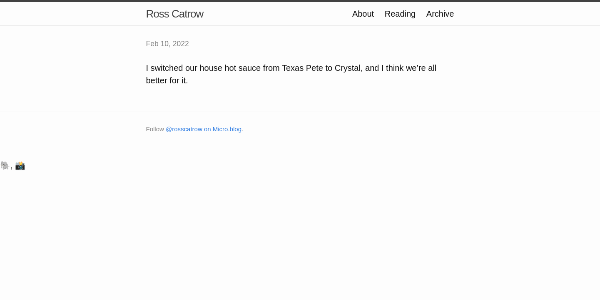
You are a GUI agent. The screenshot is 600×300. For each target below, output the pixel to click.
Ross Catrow (175, 14)
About (363, 13)
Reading (400, 13)
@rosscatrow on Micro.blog (203, 128)
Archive (440, 13)
